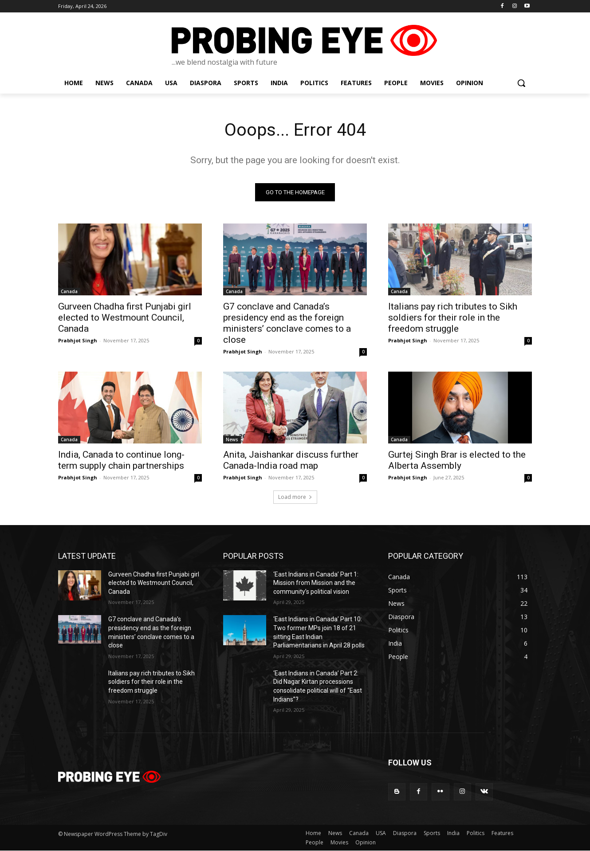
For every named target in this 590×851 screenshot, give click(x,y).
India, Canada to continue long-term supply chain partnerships (121, 460)
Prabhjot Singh (77, 340)
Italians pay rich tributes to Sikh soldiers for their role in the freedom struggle (452, 318)
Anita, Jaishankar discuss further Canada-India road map (290, 460)
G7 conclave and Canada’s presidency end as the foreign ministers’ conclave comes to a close (287, 323)
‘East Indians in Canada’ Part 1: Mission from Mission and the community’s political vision (315, 583)
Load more (295, 497)
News (232, 440)
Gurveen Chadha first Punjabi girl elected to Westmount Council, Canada (124, 318)
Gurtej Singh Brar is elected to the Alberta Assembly (457, 460)
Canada (69, 292)
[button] (521, 83)
